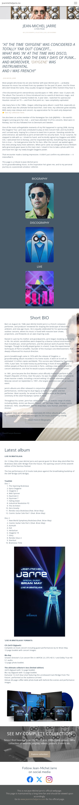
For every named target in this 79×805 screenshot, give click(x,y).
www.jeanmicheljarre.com (32, 799)
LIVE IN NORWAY (51, 32)
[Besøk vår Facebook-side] (30, 779)
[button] (75, 3)
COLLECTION (38, 32)
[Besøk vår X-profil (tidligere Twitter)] (39, 779)
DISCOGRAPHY (30, 32)
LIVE (45, 32)
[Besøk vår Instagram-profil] (49, 779)
